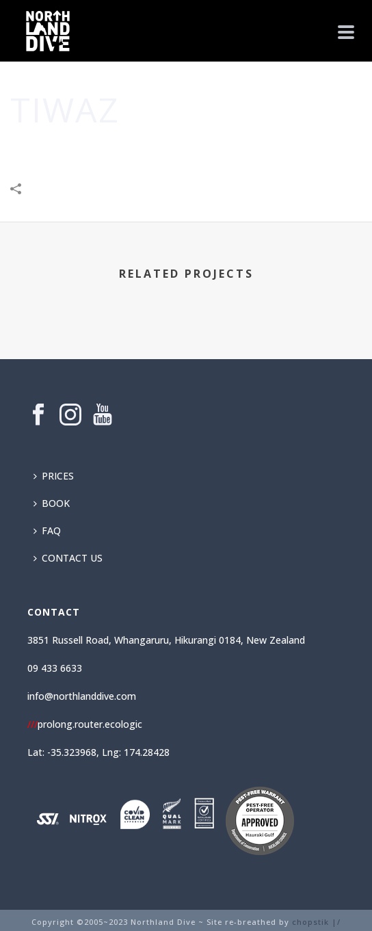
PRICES (54, 475)
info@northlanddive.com (81, 696)
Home (76, 150)
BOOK (52, 503)
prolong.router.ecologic (84, 724)
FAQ (47, 530)
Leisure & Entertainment (215, 150)
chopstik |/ (316, 922)
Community (123, 150)
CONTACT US (68, 557)
